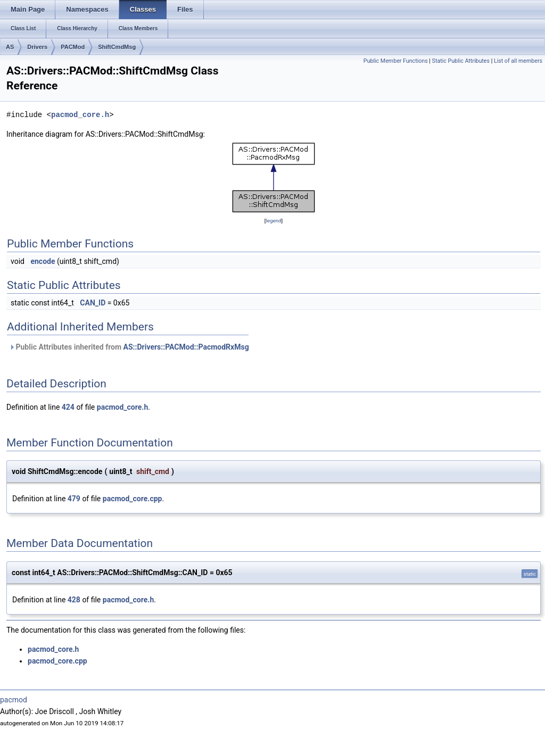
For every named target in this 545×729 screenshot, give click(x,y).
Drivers (37, 47)
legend (273, 220)
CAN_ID (92, 303)
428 (74, 599)
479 (74, 498)
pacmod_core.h (80, 115)
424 (68, 407)
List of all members (518, 60)
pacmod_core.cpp (132, 498)
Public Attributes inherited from (129, 347)
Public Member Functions (396, 60)
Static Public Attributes (461, 60)
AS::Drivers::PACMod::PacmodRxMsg (186, 347)
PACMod (73, 47)
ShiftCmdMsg (117, 47)
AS (10, 47)
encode (42, 261)
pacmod (13, 699)
